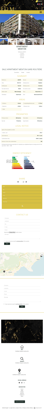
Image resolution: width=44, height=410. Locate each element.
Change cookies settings (28, 407)
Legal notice (12, 407)
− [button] (1, 256)
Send (7, 243)
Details (22, 72)
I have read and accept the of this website (17, 241)
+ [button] (1, 254)
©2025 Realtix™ (5, 407)
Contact (28, 72)
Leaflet (43, 275)
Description (16, 72)
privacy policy (20, 241)
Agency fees (18, 407)
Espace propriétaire (20, 401)
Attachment (6, 232)
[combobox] (22, 187)
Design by (39, 407)
